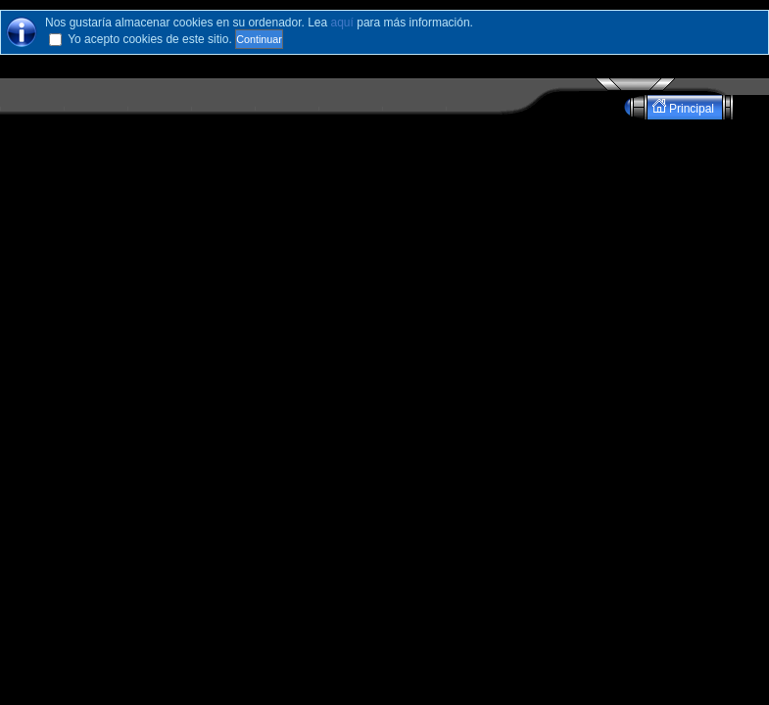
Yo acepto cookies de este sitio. (150, 39)
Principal (685, 107)
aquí (342, 22)
